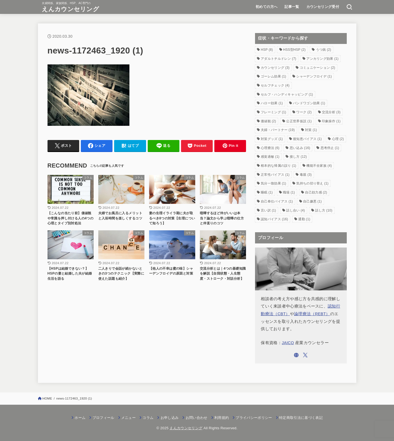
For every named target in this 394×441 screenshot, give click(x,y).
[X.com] (305, 355)
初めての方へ (266, 7)
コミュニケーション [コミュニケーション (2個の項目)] (317, 68)
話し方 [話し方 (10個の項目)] (323, 210)
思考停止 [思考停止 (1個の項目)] (330, 148)
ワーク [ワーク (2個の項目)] (304, 112)
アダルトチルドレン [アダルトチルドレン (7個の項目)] (278, 59)
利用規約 (221, 418)
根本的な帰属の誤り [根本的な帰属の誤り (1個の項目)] (278, 166)
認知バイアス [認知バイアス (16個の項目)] (274, 219)
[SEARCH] (349, 7)
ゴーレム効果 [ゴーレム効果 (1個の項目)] (273, 76)
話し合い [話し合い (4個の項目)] (295, 210)
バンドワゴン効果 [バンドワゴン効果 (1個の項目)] (309, 103)
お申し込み (170, 418)
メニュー (128, 418)
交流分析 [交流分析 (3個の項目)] (331, 112)
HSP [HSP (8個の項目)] (267, 50)
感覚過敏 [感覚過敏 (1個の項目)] (270, 157)
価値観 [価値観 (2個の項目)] (268, 121)
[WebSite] (296, 355)
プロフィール (103, 418)
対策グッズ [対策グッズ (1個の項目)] (272, 139)
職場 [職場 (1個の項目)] (289, 192)
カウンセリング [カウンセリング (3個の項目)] (275, 68)
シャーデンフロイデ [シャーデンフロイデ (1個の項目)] (314, 76)
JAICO (288, 343)
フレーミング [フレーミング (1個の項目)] (273, 112)
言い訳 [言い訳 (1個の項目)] (268, 210)
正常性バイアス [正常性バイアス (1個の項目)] (275, 175)
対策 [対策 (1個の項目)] (311, 130)
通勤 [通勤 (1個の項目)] (304, 219)
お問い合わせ (197, 418)
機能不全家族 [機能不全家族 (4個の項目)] (319, 166)
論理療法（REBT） (312, 314)
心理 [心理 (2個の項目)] (338, 139)
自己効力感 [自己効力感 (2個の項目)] (316, 192)
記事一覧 (292, 7)
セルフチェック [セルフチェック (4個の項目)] (275, 85)
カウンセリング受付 (322, 7)
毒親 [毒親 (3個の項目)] (306, 175)
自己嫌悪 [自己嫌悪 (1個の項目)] (312, 201)
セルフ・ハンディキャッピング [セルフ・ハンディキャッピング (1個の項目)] (287, 94)
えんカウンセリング (70, 9)
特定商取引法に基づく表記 (301, 418)
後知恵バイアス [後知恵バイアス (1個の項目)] (307, 139)
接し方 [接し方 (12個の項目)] (298, 157)
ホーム (80, 418)
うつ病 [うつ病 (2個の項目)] (323, 50)
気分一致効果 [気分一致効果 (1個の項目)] (273, 183)
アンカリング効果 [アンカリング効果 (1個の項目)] (322, 59)
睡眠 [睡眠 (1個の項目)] (267, 192)
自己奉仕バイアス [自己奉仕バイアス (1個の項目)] (277, 201)
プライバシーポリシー (254, 418)
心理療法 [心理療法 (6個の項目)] (270, 148)
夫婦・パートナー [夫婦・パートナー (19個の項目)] (278, 130)
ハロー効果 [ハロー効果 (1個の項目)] (272, 103)
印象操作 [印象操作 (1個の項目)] (331, 121)
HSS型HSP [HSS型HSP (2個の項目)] (294, 50)
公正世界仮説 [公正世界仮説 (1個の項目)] (299, 121)
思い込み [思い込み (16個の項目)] (300, 148)
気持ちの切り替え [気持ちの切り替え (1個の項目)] (312, 183)
